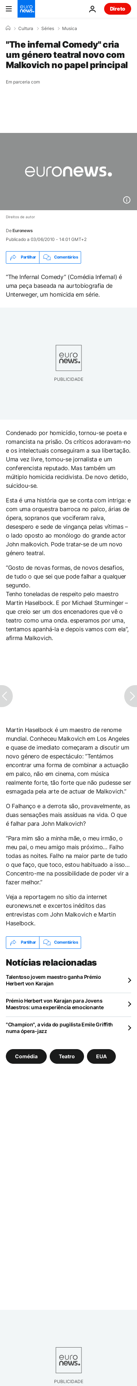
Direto (117, 8)
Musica (69, 28)
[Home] (8, 28)
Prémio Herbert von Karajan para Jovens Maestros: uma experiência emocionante (55, 1003)
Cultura (25, 28)
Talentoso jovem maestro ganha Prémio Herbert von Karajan (53, 980)
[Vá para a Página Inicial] (26, 9)
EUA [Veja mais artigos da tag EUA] (101, 1056)
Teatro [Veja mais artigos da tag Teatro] (67, 1056)
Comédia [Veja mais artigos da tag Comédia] (26, 1056)
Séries (47, 28)
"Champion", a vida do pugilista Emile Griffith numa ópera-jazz (59, 1027)
